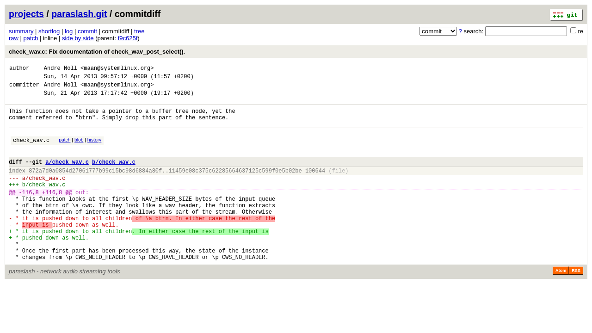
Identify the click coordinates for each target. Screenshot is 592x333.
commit (87, 31)
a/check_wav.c (67, 175)
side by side (78, 38)
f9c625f (128, 38)
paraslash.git (79, 14)
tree (139, 31)
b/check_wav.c (114, 175)
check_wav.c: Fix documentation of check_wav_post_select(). (97, 51)
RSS (576, 304)
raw (13, 38)
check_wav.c (31, 151)
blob (79, 149)
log (69, 31)
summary (21, 31)
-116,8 (29, 212)
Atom (560, 304)
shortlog (49, 31)
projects (26, 14)
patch (31, 38)
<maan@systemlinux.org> (117, 69)
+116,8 (52, 212)
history (94, 149)
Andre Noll (60, 69)
